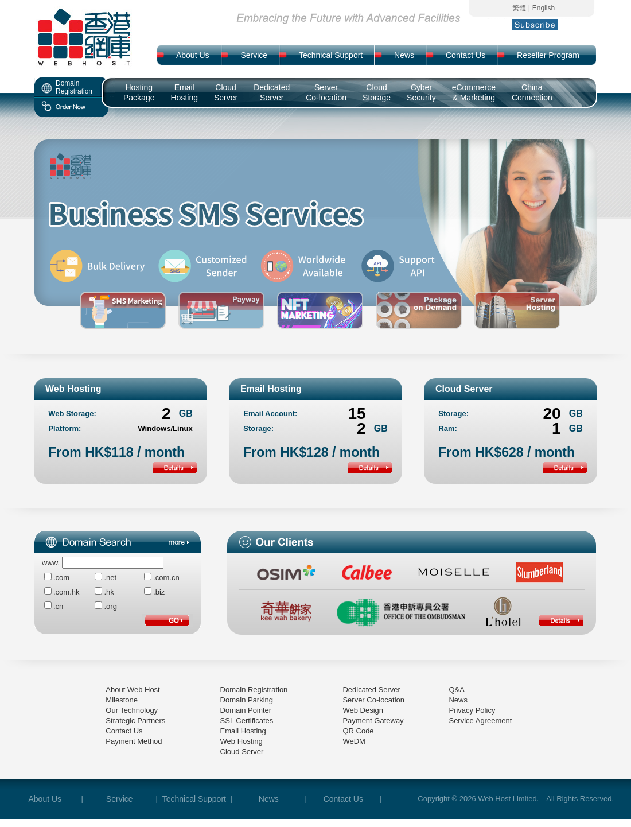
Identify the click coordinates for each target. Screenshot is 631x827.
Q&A (456, 689)
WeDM (353, 741)
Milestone (122, 700)
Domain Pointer (246, 710)
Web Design (362, 710)
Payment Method (134, 741)
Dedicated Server (371, 689)
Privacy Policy (472, 710)
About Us (45, 798)
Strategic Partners (135, 720)
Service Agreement (480, 720)
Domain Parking (247, 700)
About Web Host (132, 689)
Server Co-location (373, 700)
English (543, 8)
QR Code (357, 731)
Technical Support (194, 798)
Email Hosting (243, 731)
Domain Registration (254, 689)
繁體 (519, 8)
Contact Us (124, 731)
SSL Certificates (247, 720)
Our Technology (132, 710)
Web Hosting (241, 741)
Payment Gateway (372, 720)
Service (119, 798)
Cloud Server (242, 751)
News (458, 700)
